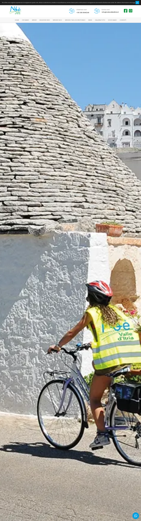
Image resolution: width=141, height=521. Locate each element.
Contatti (123, 20)
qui (134, 2)
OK (137, 2)
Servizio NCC (57, 20)
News (90, 20)
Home (17, 20)
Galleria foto (100, 20)
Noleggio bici (45, 20)
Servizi (34, 20)
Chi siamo (25, 20)
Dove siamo (112, 20)
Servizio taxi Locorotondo (75, 20)
